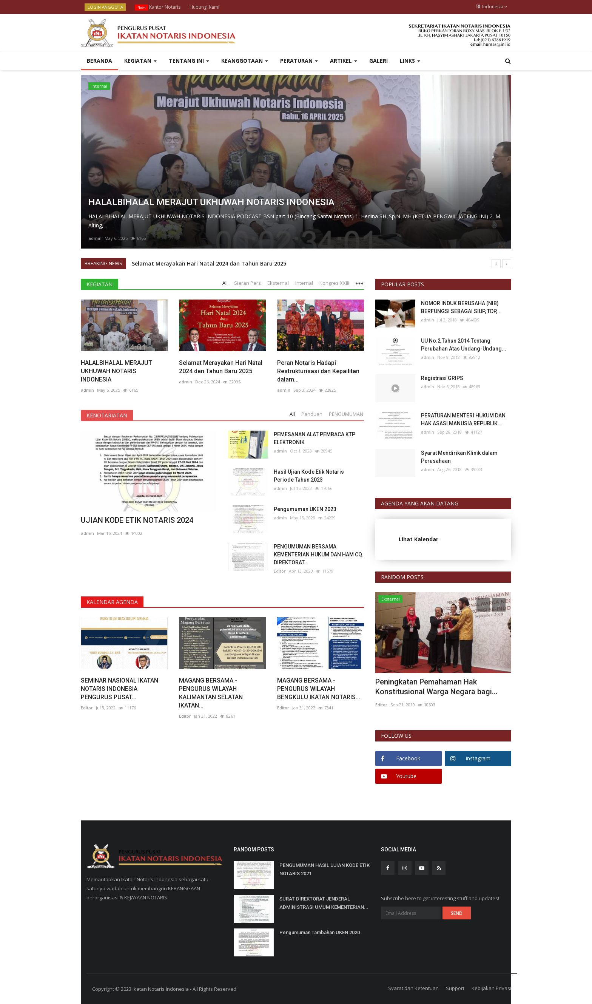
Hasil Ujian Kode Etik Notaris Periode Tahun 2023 (309, 476)
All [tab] (225, 283)
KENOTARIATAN (106, 415)
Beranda (99, 60)
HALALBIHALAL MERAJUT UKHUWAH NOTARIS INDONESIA (116, 371)
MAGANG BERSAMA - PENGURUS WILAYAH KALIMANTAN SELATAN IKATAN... (211, 693)
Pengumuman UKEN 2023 (305, 509)
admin (95, 238)
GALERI (378, 60)
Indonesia (491, 6)
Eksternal (390, 599)
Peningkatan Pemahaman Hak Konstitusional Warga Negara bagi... (436, 686)
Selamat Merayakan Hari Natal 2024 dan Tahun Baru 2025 (209, 263)
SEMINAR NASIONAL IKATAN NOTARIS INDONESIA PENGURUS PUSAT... (119, 689)
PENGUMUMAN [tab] (346, 414)
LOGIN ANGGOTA (105, 7)
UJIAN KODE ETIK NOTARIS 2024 (137, 520)
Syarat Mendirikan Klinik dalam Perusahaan (459, 457)
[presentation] (483, 605)
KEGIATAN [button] (140, 60)
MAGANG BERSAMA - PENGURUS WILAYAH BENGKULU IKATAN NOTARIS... (318, 689)
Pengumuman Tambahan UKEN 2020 (319, 932)
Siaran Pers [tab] (247, 283)
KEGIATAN (99, 284)
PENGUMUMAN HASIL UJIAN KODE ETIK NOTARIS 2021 (324, 869)
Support (455, 988)
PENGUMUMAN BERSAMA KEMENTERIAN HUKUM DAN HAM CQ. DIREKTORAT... (319, 554)
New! (141, 7)
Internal (99, 86)
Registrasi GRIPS (442, 378)
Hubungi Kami (204, 7)
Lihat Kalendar (418, 539)
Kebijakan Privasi (491, 988)
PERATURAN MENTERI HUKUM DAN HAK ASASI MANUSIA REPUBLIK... (463, 419)
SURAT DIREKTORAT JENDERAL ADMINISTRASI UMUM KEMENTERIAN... (323, 903)
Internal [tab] (304, 283)
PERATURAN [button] (299, 60)
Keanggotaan (244, 60)
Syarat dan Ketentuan (413, 988)
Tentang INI (189, 60)
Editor (280, 571)
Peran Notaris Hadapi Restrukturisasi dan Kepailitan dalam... (318, 371)
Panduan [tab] (311, 414)
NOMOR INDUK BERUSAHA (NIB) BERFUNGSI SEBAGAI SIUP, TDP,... (461, 307)
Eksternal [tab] (278, 283)
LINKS (410, 60)
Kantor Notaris (157, 7)
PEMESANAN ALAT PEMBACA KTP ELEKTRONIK (314, 438)
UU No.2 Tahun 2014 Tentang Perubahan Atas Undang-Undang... (463, 345)
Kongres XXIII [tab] (334, 283)
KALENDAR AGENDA (112, 601)
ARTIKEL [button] (343, 60)
